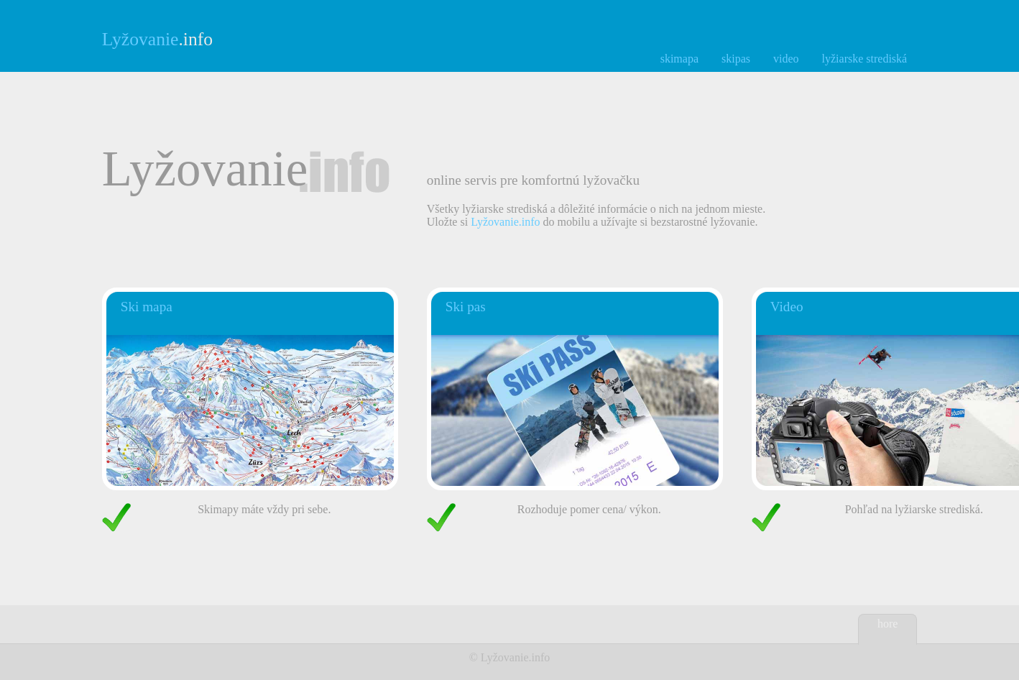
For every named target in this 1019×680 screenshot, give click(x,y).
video (786, 58)
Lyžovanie (505, 657)
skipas (735, 58)
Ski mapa (146, 306)
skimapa (679, 58)
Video (786, 306)
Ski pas (466, 306)
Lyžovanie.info (505, 222)
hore (887, 623)
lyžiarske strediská (865, 58)
